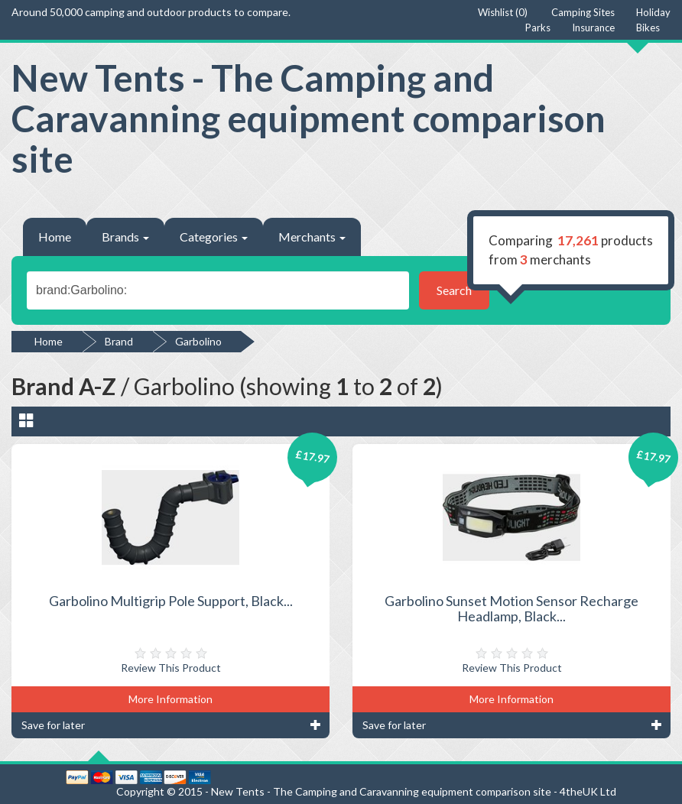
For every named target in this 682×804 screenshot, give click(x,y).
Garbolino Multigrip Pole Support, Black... (171, 600)
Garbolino (198, 341)
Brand (119, 341)
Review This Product (171, 667)
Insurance (593, 27)
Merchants (312, 236)
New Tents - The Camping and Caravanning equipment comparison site (308, 118)
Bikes (648, 27)
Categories (214, 236)
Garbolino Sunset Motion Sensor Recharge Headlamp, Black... (511, 608)
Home (54, 236)
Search (454, 290)
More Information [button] (170, 698)
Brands (125, 236)
